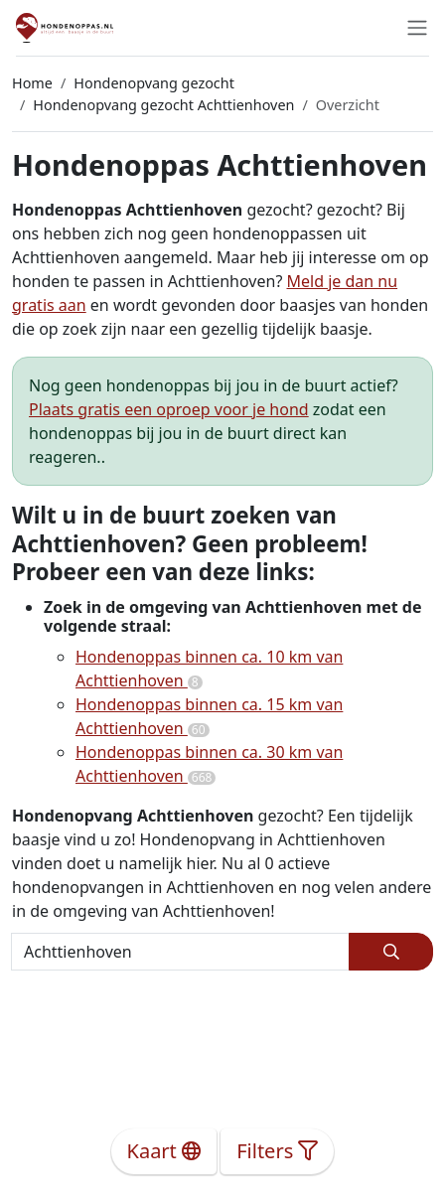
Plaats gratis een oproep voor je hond (169, 409)
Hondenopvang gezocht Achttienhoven (163, 104)
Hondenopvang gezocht (154, 83)
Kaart (164, 1150)
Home (32, 83)
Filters (277, 1150)
